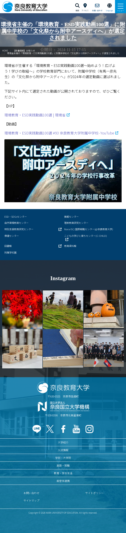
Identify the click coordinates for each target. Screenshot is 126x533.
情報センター (71, 216)
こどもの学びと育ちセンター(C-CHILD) (85, 235)
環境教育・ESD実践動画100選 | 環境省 (35, 115)
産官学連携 (63, 481)
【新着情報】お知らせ (24, 50)
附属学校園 (10, 252)
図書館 (8, 246)
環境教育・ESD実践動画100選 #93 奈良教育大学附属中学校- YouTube (59, 133)
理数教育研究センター (76, 222)
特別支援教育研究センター (18, 229)
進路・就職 (63, 465)
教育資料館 (70, 246)
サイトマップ (31, 500)
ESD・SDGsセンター (15, 216)
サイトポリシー (94, 493)
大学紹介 (63, 442)
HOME (5, 50)
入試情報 (63, 450)
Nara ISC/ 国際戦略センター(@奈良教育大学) (88, 229)
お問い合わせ (31, 493)
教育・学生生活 (63, 473)
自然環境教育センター (16, 222)
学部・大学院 (63, 457)
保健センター (11, 235)
